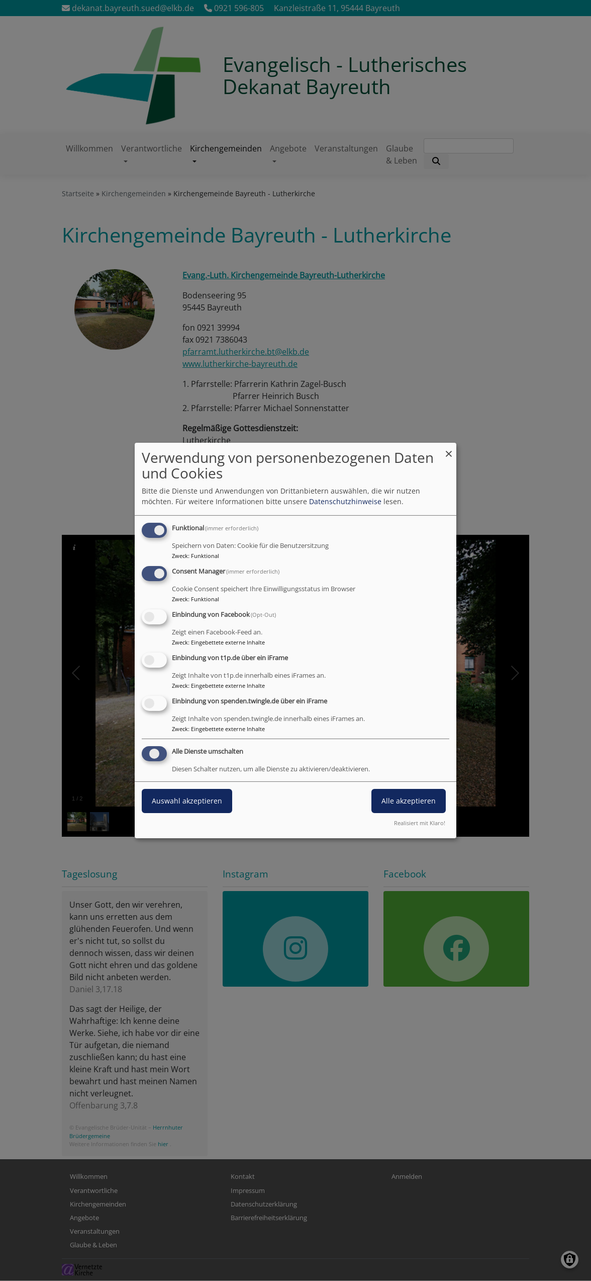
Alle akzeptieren (408, 801)
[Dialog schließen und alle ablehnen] (448, 449)
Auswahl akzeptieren (187, 801)
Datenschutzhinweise (345, 501)
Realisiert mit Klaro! (419, 823)
